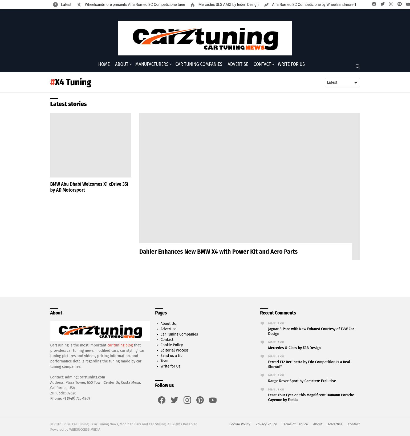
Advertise (238, 64)
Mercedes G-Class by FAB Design (294, 347)
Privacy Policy (266, 424)
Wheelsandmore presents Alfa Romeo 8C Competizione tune (134, 4)
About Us (168, 323)
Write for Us (291, 64)
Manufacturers (152, 64)
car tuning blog (120, 345)
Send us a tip (172, 355)
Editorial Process (175, 350)
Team (165, 361)
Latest (65, 4)
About (121, 64)
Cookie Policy (172, 345)
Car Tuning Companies (198, 64)
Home (104, 64)
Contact (262, 64)
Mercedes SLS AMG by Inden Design (227, 4)
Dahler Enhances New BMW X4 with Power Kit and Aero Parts (218, 251)
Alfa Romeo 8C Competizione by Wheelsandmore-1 (314, 4)
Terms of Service (295, 424)
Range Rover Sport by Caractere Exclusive (302, 380)
